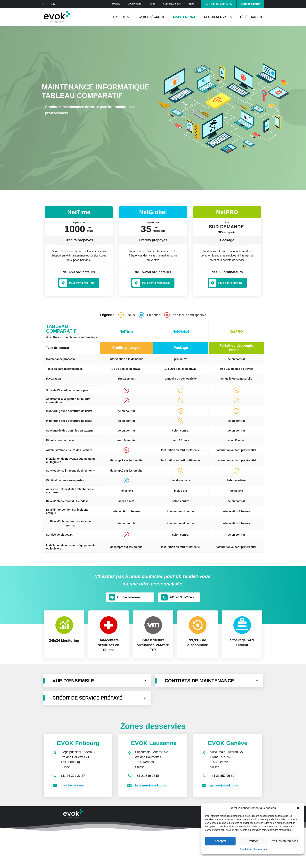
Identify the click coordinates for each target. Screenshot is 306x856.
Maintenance (184, 17)
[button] (298, 808)
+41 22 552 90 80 (222, 775)
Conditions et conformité (254, 849)
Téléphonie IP (251, 17)
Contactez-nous (172, 3)
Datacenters (134, 3)
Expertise (122, 17)
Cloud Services (218, 17)
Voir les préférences (285, 841)
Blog (191, 3)
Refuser (253, 841)
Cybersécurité (152, 17)
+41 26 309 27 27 (72, 775)
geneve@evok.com (224, 785)
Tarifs (152, 3)
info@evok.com (72, 785)
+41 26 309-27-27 (221, 3)
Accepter (220, 841)
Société (116, 3)
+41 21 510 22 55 (147, 775)
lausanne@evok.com (150, 785)
